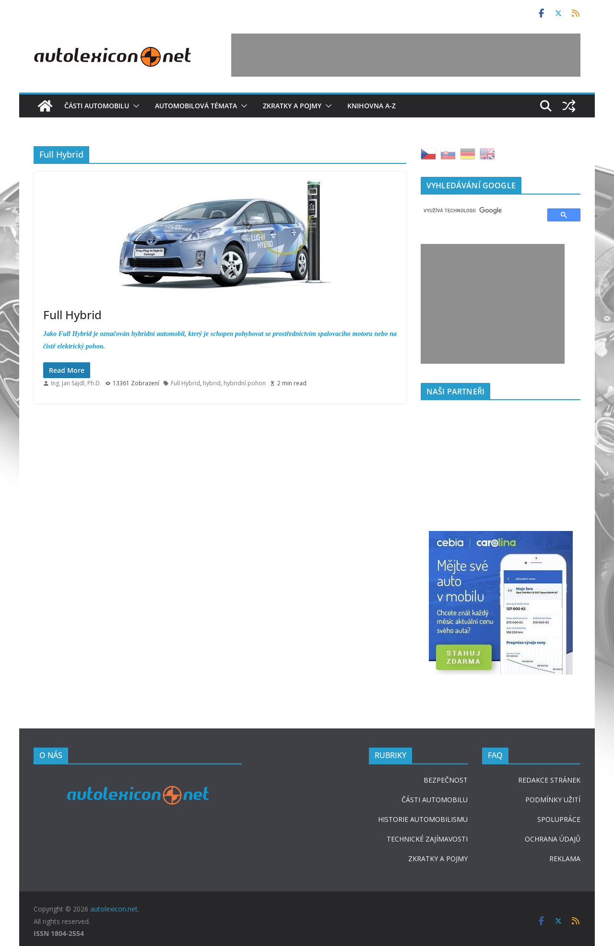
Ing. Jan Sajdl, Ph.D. (76, 383)
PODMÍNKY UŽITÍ (552, 799)
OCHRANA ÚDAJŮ (552, 838)
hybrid (212, 383)
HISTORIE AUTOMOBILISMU (423, 819)
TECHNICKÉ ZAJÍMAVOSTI (427, 838)
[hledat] (480, 211)
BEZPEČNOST (446, 779)
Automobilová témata (196, 105)
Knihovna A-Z (371, 105)
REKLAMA (564, 858)
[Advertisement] (405, 55)
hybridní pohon (245, 383)
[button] (134, 106)
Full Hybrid (72, 315)
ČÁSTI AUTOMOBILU (434, 799)
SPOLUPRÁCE (558, 819)
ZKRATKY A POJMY (438, 858)
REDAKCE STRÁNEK (549, 779)
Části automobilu (96, 105)
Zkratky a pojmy (292, 105)
